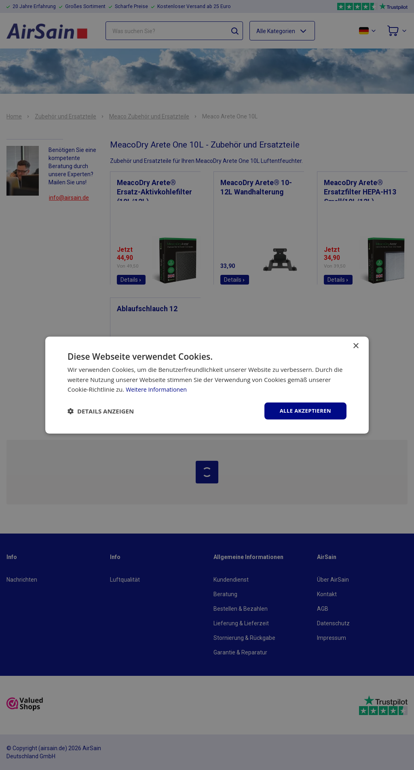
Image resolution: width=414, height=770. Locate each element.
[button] (101, 411)
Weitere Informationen (158, 389)
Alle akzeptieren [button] (303, 410)
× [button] (356, 345)
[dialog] (207, 385)
